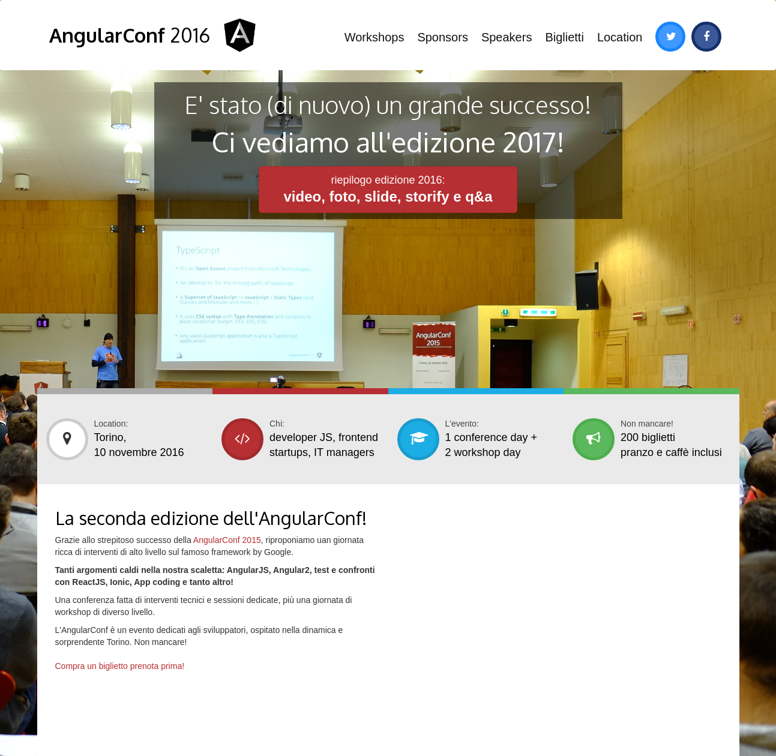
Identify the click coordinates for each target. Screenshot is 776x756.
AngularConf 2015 (227, 540)
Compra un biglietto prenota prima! (120, 666)
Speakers (506, 37)
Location (620, 37)
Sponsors (442, 37)
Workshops (374, 37)
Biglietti (564, 37)
